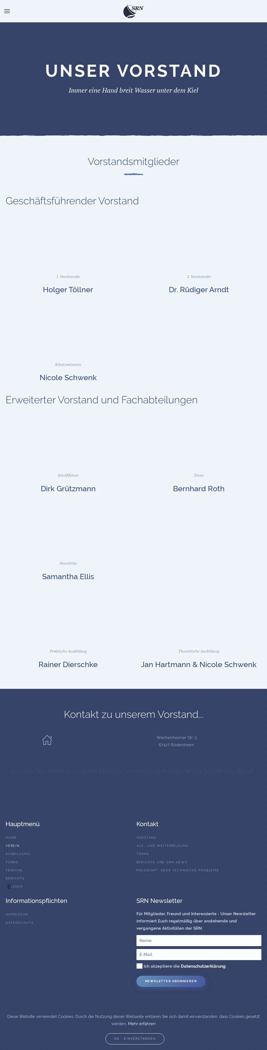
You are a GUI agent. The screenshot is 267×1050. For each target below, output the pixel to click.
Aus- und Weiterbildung (162, 846)
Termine (14, 870)
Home (11, 838)
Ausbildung (18, 854)
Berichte (15, 878)
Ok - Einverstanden (134, 1039)
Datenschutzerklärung (203, 966)
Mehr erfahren (142, 1023)
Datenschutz (20, 923)
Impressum (17, 914)
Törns (12, 862)
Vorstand (146, 838)
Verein (13, 846)
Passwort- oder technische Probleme (177, 870)
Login (14, 887)
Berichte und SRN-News (161, 862)
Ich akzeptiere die (181, 966)
